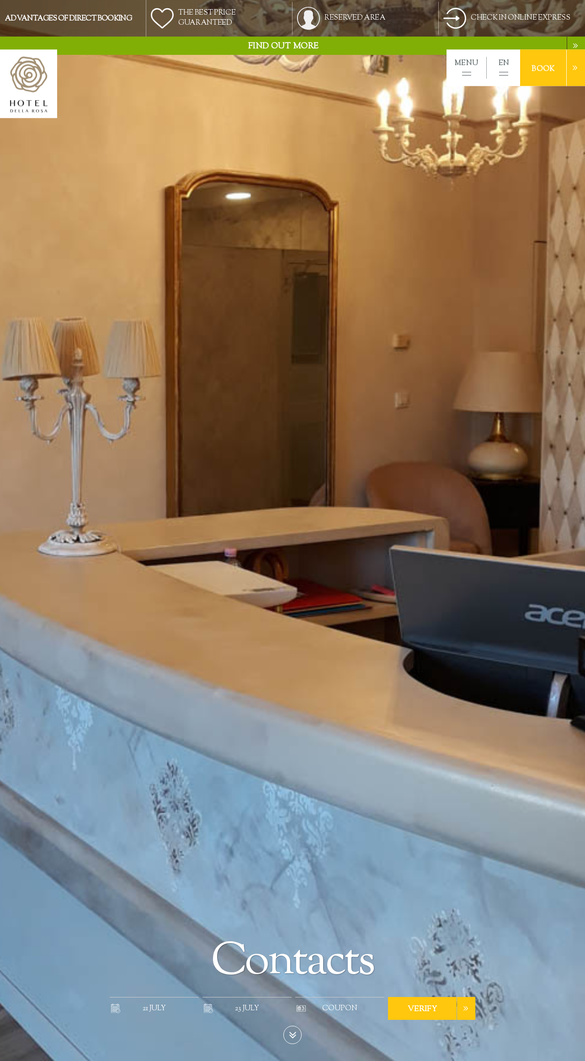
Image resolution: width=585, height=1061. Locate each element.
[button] (466, 67)
